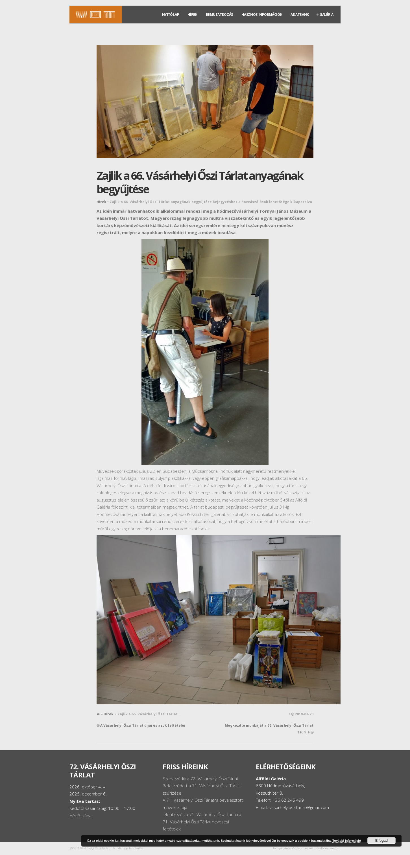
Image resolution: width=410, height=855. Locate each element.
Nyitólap (170, 14)
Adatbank (300, 14)
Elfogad (381, 841)
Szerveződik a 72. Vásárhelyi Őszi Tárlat (200, 778)
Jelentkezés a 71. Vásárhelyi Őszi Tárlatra (202, 814)
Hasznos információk (261, 14)
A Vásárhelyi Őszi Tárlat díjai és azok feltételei (142, 725)
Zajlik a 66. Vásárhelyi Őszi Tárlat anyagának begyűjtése (200, 182)
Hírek (192, 14)
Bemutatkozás (219, 14)
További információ (346, 840)
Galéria (326, 14)
